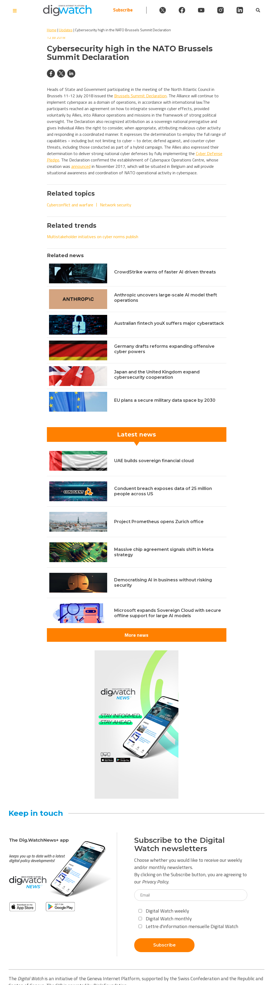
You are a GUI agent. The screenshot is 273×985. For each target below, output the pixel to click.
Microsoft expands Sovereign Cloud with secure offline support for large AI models (167, 613)
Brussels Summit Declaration (140, 95)
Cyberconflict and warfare (70, 205)
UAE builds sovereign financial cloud (154, 460)
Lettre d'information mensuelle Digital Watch (188, 926)
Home (52, 30)
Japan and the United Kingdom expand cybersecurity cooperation (157, 374)
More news (136, 635)
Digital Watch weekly (164, 910)
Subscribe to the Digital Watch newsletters (179, 844)
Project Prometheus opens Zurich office (159, 521)
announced (81, 166)
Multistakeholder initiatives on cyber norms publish (92, 236)
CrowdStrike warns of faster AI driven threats (165, 272)
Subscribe (123, 10)
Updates (66, 30)
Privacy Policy (155, 881)
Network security (115, 205)
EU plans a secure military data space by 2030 (164, 400)
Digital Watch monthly (165, 918)
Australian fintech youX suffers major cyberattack (169, 323)
